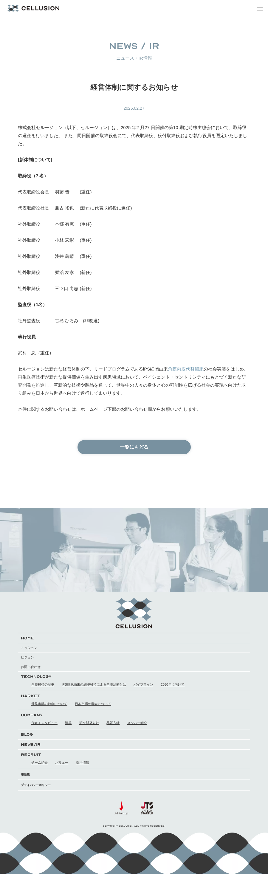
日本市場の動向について (93, 704)
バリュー (61, 762)
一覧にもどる (134, 447)
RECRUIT (31, 754)
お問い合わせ (31, 667)
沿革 (68, 723)
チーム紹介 (39, 762)
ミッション (29, 648)
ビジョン (27, 657)
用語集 (25, 774)
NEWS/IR (31, 744)
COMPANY (32, 715)
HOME (27, 638)
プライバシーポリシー (36, 785)
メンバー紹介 (137, 723)
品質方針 (113, 723)
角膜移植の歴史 (42, 684)
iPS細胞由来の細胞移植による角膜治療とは (94, 684)
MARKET (30, 696)
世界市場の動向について (49, 704)
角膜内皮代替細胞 (186, 368)
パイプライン (143, 684)
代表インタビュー (44, 723)
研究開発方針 (89, 723)
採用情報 (82, 762)
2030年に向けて (173, 684)
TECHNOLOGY (36, 676)
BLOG (27, 734)
